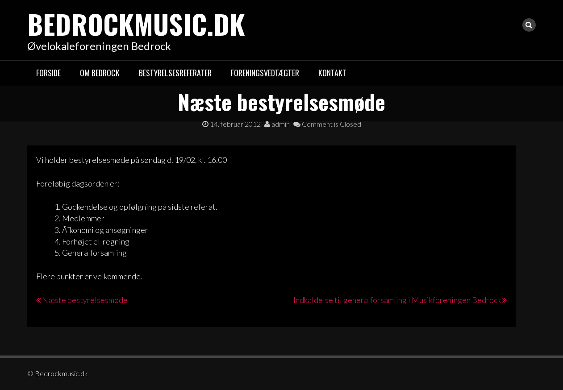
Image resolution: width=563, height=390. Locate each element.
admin (277, 124)
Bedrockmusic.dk (136, 23)
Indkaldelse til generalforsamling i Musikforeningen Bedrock (397, 300)
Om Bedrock (100, 73)
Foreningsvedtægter (265, 73)
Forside (48, 73)
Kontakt (332, 73)
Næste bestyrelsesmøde (85, 300)
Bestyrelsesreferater (175, 73)
